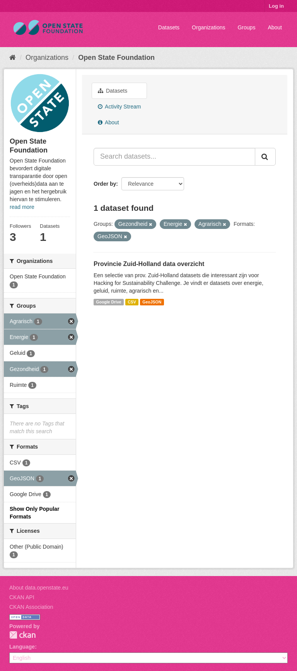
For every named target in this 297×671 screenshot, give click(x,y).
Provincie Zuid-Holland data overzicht (149, 264)
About (275, 27)
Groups (246, 27)
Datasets (168, 27)
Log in (276, 6)
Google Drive (108, 302)
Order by (105, 184)
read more (22, 207)
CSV (132, 302)
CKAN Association (31, 607)
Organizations (208, 27)
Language (22, 647)
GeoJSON (151, 302)
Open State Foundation (116, 57)
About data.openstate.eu (38, 588)
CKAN (22, 635)
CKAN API (21, 597)
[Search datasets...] (174, 157)
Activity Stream (119, 106)
